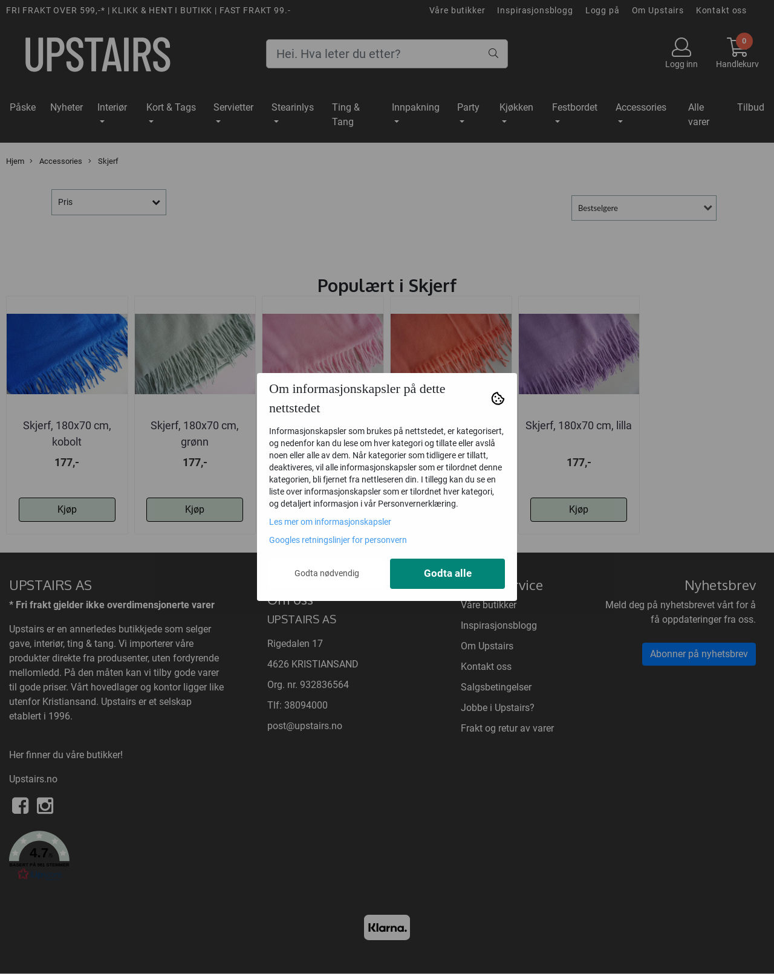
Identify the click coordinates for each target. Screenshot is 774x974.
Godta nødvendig (326, 573)
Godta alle (448, 573)
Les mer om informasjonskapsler (330, 522)
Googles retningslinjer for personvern (338, 540)
